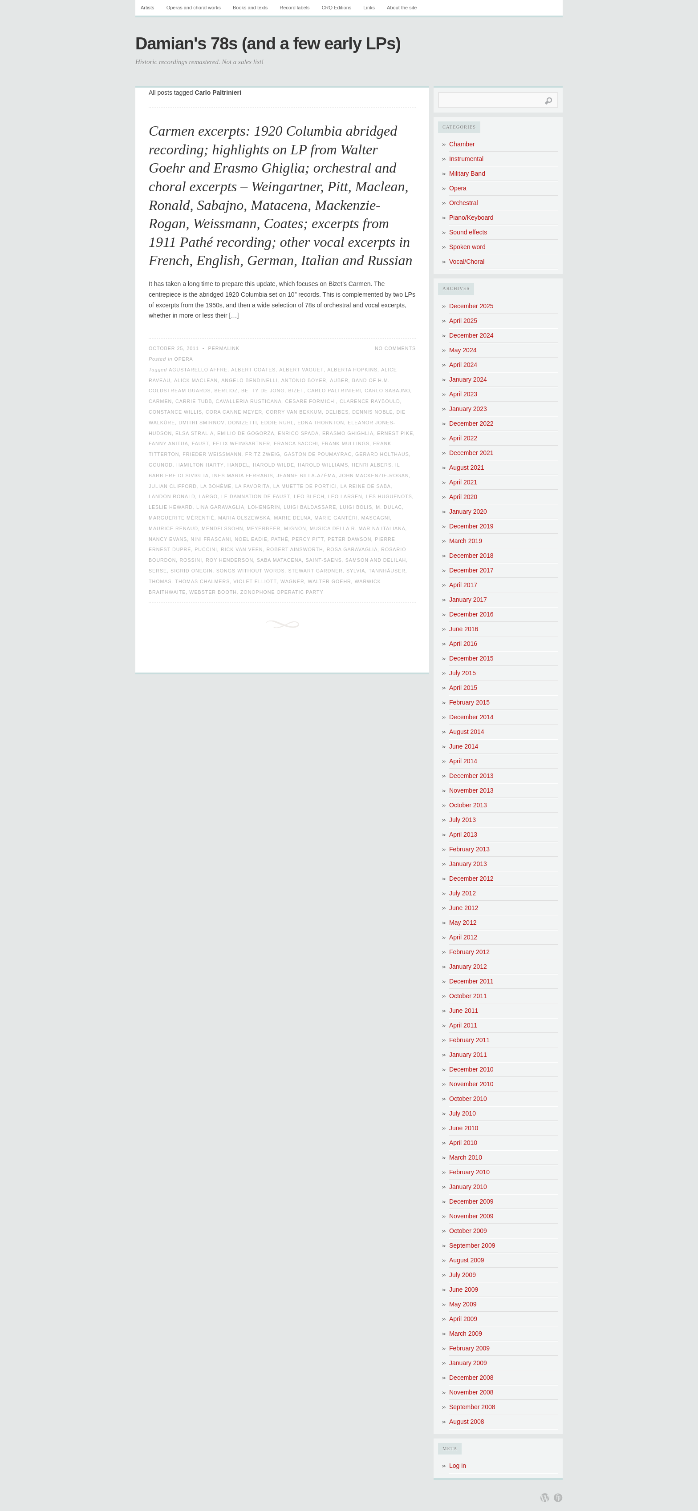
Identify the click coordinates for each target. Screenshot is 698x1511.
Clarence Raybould (370, 401)
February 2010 (469, 1172)
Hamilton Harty (200, 464)
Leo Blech (309, 496)
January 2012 (468, 966)
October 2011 (468, 995)
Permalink (224, 348)
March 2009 (465, 1333)
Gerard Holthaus (382, 454)
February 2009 (469, 1348)
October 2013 (468, 805)
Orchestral (463, 202)
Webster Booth (213, 592)
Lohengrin (264, 507)
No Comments (395, 348)
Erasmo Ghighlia (347, 433)
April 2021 (463, 482)
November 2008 (471, 1392)
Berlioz (226, 390)
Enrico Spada (298, 433)
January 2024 (468, 379)
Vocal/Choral (466, 261)
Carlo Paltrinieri (334, 390)
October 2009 (468, 1230)
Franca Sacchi (296, 443)
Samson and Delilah (375, 560)
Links (369, 7)
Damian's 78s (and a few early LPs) (268, 43)
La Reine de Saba (366, 486)
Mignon (295, 528)
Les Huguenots (389, 496)
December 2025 (471, 306)
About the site (402, 7)
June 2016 (463, 629)
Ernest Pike (395, 433)
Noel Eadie (251, 539)
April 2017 (463, 584)
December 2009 (471, 1201)
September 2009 (472, 1245)
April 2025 (463, 320)
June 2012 (463, 907)
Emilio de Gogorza (245, 433)
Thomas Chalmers (202, 581)
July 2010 (462, 1113)
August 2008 (466, 1421)
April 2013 (463, 834)
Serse (158, 570)
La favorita (252, 486)
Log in (457, 1465)
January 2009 (468, 1362)
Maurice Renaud (173, 528)
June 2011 (463, 1010)
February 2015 (469, 702)
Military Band (467, 173)
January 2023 (468, 408)
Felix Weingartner (241, 443)
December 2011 (471, 981)
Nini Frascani (211, 539)
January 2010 (468, 1186)
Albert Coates (253, 369)
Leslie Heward (171, 507)
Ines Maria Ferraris (242, 475)
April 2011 (463, 1025)
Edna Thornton (320, 422)
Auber (339, 380)
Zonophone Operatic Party (282, 592)
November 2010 (471, 1084)
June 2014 (463, 746)
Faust (200, 443)
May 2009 (462, 1304)
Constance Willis (175, 412)
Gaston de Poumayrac (318, 454)
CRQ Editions (337, 7)
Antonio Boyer (304, 380)
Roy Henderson (229, 560)
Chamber (462, 144)
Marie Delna (292, 517)
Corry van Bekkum (294, 412)
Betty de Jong (262, 390)
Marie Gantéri (336, 517)
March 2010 (465, 1157)
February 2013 (469, 849)
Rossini (190, 560)
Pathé (279, 539)
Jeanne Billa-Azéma (306, 475)
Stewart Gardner (315, 570)
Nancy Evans (168, 539)
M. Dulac (389, 507)
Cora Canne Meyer (234, 412)
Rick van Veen (242, 549)
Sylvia (355, 570)
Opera (183, 359)
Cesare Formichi (310, 401)
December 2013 (471, 775)
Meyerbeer (263, 528)
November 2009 (471, 1216)
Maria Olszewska (244, 517)
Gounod (161, 464)
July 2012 (462, 893)
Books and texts (250, 7)
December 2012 (471, 878)
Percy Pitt (308, 539)
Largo (208, 496)
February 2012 (469, 951)
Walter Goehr (329, 581)
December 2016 (471, 614)
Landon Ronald (172, 496)
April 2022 (463, 438)
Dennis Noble (372, 412)
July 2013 (462, 819)
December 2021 (471, 452)
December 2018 (471, 555)
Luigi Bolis (356, 507)
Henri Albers (372, 464)
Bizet (296, 390)
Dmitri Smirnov (201, 422)
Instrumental (466, 158)
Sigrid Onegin (191, 570)
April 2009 (463, 1318)
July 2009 (462, 1274)
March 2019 (465, 540)
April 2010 (463, 1142)
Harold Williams (323, 464)
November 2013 (471, 790)
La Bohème (216, 486)
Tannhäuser (387, 570)
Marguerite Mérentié (182, 517)
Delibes (337, 412)
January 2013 (468, 863)
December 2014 (471, 717)
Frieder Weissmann (212, 454)
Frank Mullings (346, 443)
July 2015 (462, 673)
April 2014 (463, 761)
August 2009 (466, 1260)
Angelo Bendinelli (249, 380)
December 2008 (471, 1377)
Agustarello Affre (198, 369)
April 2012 (463, 937)
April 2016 (463, 643)
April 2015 (463, 687)
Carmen (160, 401)
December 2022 (471, 423)
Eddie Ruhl (277, 422)
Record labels (294, 7)
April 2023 (463, 394)
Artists (147, 7)
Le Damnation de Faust (255, 496)
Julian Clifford (173, 486)
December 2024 (471, 335)
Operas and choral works (193, 7)
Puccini (206, 549)
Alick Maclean (196, 380)
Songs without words (250, 570)
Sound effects (468, 232)
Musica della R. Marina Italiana (358, 528)
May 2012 (462, 922)
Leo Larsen (345, 496)
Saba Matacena (279, 560)
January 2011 (468, 1054)
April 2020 (463, 496)
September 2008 (472, 1406)
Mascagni (375, 517)
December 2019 (471, 526)
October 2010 (468, 1098)
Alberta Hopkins (352, 369)
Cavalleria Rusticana (248, 401)
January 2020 (468, 511)
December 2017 (471, 570)
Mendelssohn (222, 528)
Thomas (160, 581)
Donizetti (242, 422)
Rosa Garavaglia (352, 549)
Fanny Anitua (168, 443)
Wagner (292, 581)
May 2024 (462, 350)
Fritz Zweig (262, 454)
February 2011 (469, 1040)
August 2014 (466, 731)
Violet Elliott (255, 581)
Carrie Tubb (193, 401)
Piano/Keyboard (471, 217)
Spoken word (467, 246)
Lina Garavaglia (220, 507)
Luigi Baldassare (310, 507)
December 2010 (471, 1069)
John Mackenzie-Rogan (374, 475)
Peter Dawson (349, 539)
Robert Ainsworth (294, 549)
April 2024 (463, 364)
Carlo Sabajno (387, 390)
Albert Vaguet (301, 369)
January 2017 (468, 599)
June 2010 (463, 1128)
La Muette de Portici (305, 486)
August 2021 (466, 467)
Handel (238, 464)
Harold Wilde (273, 464)
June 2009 (463, 1289)
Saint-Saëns (323, 560)
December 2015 (471, 658)
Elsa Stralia (194, 433)
